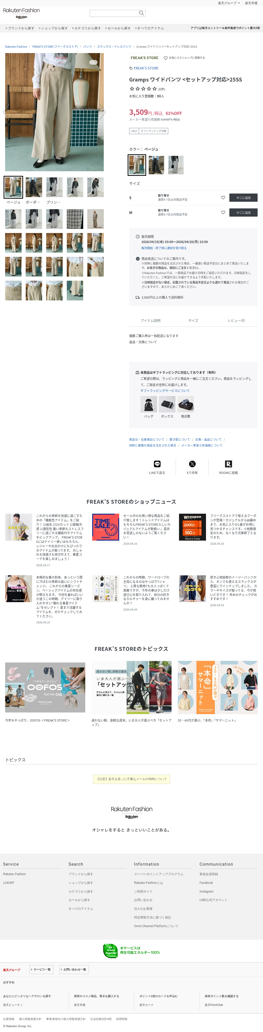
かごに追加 (244, 198)
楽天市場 (251, 3)
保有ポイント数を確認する (222, 996)
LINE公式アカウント (214, 900)
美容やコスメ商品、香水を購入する (96, 996)
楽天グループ (227, 3)
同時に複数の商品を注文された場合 (152, 445)
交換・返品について (208, 439)
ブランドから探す (81, 874)
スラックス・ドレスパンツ (114, 47)
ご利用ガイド (143, 891)
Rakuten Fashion (43, 13)
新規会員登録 (209, 874)
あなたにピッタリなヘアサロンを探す (27, 996)
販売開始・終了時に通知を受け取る (164, 248)
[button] (6, 112)
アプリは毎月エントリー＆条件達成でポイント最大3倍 (225, 28)
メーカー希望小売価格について (201, 445)
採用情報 (121, 1019)
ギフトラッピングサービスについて (165, 390)
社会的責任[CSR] (100, 1019)
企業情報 (8, 1019)
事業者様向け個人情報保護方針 (66, 1019)
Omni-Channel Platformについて (156, 926)
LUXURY (8, 883)
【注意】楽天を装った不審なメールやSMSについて (131, 779)
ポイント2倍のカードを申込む (158, 996)
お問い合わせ (143, 900)
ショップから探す (81, 883)
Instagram (206, 891)
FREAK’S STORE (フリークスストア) (55, 47)
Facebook (206, 883)
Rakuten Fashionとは (148, 883)
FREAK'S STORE (146, 68)
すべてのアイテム (81, 908)
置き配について (180, 439)
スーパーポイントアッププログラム (158, 874)
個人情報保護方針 (30, 1019)
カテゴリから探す (81, 891)
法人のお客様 (143, 908)
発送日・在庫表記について (146, 439)
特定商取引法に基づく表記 (152, 917)
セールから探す (79, 900)
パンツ (87, 47)
